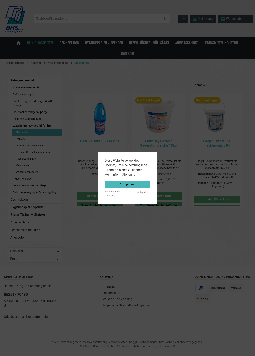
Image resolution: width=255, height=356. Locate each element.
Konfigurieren (143, 192)
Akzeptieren (127, 184)
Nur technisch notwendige (112, 193)
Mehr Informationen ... (120, 174)
